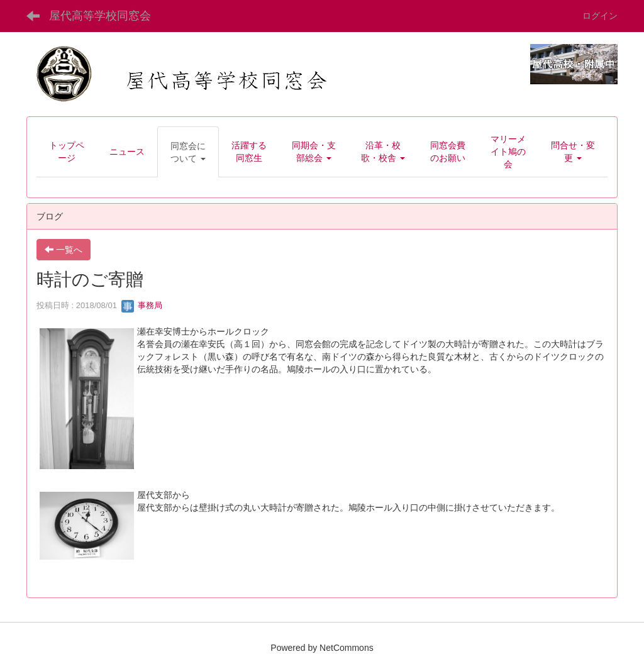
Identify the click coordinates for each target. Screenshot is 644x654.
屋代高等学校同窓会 (100, 15)
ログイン (600, 16)
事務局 (141, 305)
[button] (188, 152)
